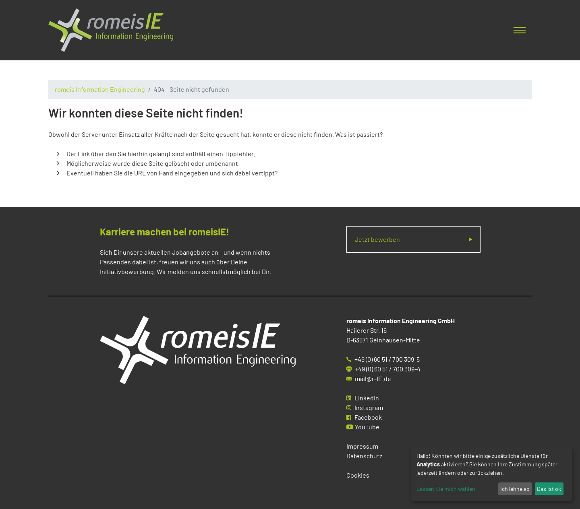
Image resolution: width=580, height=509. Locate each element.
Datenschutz (364, 456)
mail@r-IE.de (373, 378)
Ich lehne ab (515, 488)
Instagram (368, 407)
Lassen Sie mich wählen (445, 488)
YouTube (367, 427)
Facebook (368, 417)
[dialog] (491, 474)
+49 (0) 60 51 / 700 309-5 (387, 359)
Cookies (357, 475)
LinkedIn (366, 398)
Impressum (362, 446)
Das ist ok (549, 488)
